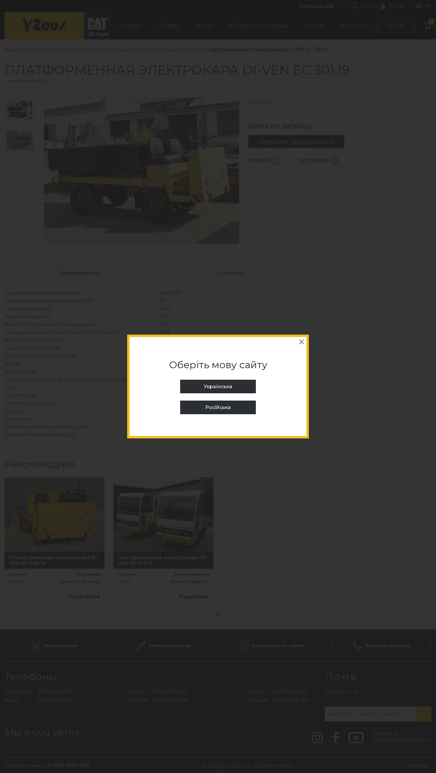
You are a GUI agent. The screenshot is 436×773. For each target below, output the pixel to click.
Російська (218, 407)
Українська (218, 386)
